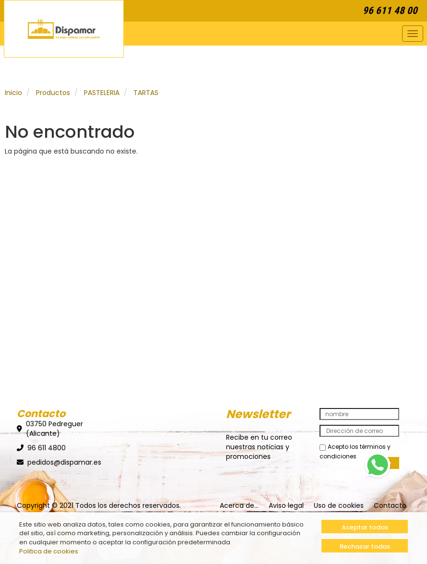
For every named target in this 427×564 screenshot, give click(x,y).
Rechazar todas (365, 546)
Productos (53, 92)
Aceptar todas (365, 527)
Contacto (390, 505)
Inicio (13, 92)
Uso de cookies (339, 505)
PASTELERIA (101, 92)
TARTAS (145, 92)
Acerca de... (239, 505)
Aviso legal (286, 505)
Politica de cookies (48, 551)
